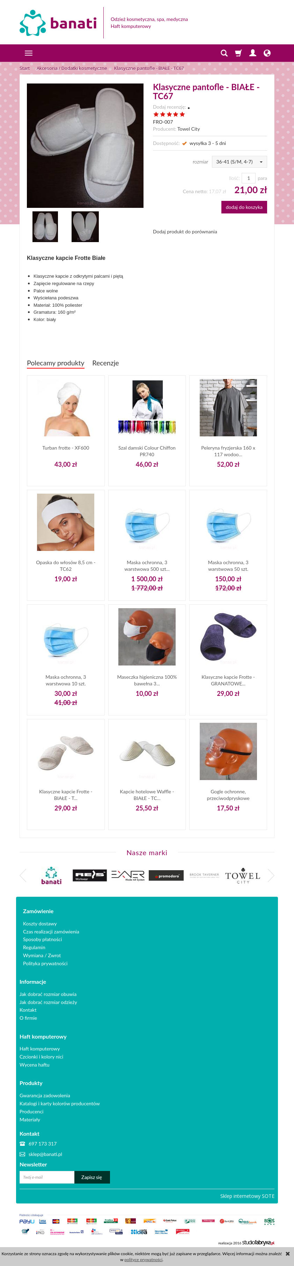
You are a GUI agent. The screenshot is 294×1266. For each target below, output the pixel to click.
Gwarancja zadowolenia (45, 1091)
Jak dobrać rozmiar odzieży (48, 1000)
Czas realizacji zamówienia (51, 930)
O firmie (28, 1016)
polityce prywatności (143, 1259)
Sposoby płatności (42, 938)
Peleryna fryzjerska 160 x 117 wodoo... (228, 451)
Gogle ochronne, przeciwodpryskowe (228, 794)
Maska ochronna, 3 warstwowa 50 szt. (228, 565)
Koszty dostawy (40, 922)
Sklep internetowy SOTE (247, 1191)
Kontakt (28, 1008)
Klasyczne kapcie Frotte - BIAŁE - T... (66, 794)
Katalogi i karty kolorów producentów (60, 1100)
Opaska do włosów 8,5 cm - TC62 (65, 565)
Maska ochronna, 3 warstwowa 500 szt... (146, 565)
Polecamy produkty (55, 363)
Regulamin (34, 946)
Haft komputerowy (43, 1034)
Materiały (30, 1115)
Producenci (31, 1108)
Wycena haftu (35, 1062)
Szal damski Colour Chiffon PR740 (147, 451)
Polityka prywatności (45, 962)
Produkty (31, 1080)
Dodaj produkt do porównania (185, 231)
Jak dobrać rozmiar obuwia (48, 992)
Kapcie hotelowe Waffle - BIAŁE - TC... (147, 794)
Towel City (188, 129)
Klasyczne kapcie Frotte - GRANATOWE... (228, 680)
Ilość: (234, 178)
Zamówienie (38, 910)
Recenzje (105, 363)
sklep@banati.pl (45, 1150)
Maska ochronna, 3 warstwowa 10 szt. (65, 680)
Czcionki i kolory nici (41, 1054)
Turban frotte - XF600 (65, 448)
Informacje (33, 980)
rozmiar (200, 162)
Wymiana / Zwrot (42, 954)
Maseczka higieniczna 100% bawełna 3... (147, 680)
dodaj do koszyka (244, 207)
